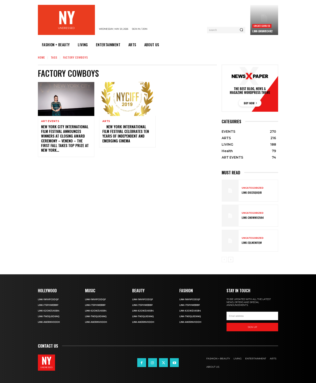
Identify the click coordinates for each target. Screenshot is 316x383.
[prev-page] (224, 259)
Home (41, 57)
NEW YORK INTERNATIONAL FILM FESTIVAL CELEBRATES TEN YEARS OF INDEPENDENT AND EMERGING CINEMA (125, 133)
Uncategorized (262, 25)
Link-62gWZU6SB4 (48, 310)
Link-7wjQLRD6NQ (48, 316)
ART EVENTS (50, 121)
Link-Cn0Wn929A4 (253, 217)
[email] (252, 316)
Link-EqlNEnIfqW (252, 242)
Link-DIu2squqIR (252, 192)
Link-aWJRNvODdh (49, 322)
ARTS (106, 121)
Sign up (252, 327)
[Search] (241, 30)
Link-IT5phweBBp (48, 305)
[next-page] (230, 259)
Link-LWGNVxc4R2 (262, 31)
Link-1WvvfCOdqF (48, 299)
